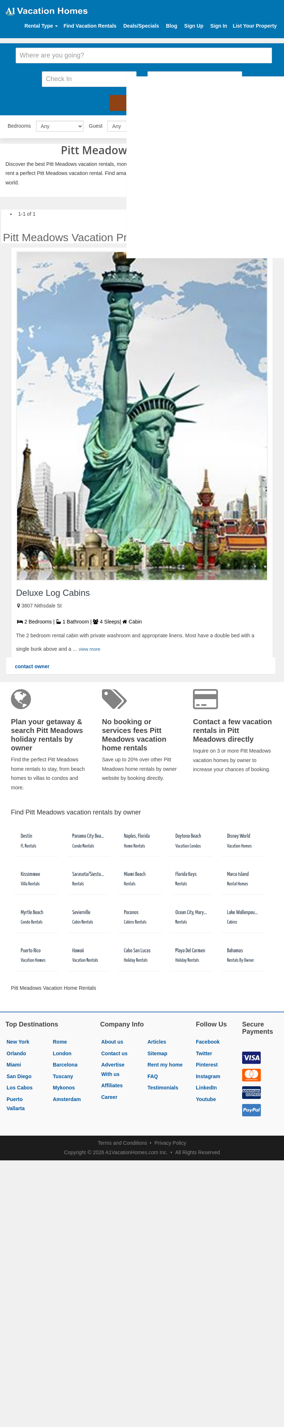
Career (109, 1095)
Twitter (204, 1051)
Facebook (208, 1040)
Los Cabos (20, 1086)
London (62, 1051)
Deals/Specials (141, 26)
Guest (95, 124)
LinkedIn (206, 1086)
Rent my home (164, 1062)
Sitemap (157, 1051)
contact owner (32, 664)
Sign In (218, 26)
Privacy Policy (170, 1141)
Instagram (208, 1074)
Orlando (16, 1051)
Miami (14, 1062)
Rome (60, 1040)
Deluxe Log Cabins (53, 590)
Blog (171, 26)
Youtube (206, 1097)
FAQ (152, 1074)
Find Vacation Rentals (89, 26)
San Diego (19, 1074)
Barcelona (65, 1062)
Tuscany (63, 1074)
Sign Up (194, 26)
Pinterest (207, 1062)
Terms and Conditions (122, 1141)
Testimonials (162, 1086)
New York (18, 1040)
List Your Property (255, 26)
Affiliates (112, 1084)
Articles (156, 1040)
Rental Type (41, 26)
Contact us (114, 1051)
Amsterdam (67, 1097)
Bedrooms (19, 124)
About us (112, 1040)
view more (89, 647)
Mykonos (64, 1086)
